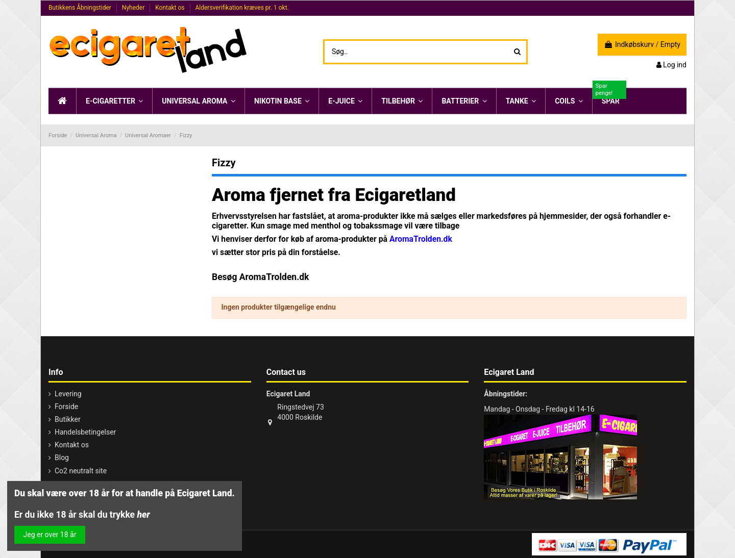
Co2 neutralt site (81, 471)
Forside (66, 406)
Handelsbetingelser (85, 432)
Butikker (68, 419)
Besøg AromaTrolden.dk (260, 277)
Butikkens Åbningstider (80, 7)
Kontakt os (170, 7)
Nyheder (134, 7)
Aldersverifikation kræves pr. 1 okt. (241, 7)
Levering (68, 394)
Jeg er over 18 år (50, 534)
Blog (62, 457)
